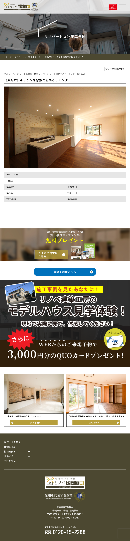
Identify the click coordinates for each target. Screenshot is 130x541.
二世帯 (29, 73)
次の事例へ (94, 422)
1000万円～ (82, 73)
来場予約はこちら (65, 272)
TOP (6, 56)
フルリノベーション (13, 73)
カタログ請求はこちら (48, 254)
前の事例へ (35, 422)
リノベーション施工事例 (25, 56)
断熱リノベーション (43, 73)
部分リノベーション (65, 73)
